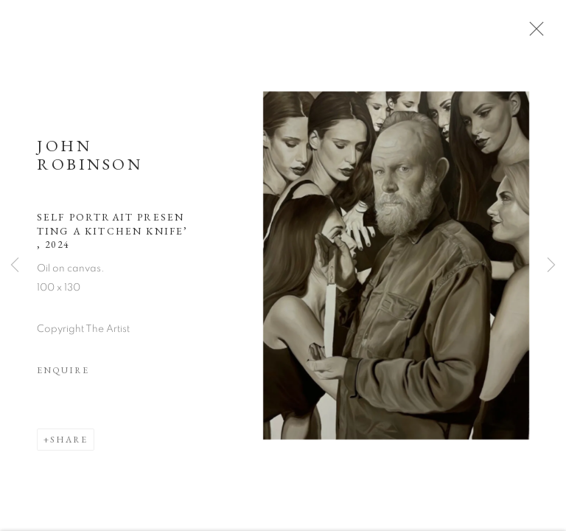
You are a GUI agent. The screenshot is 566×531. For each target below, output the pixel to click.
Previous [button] (14, 265)
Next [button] (551, 265)
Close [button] (543, 33)
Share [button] (69, 446)
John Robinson (89, 161)
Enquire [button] (62, 377)
